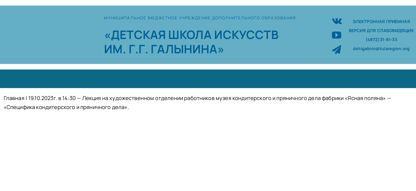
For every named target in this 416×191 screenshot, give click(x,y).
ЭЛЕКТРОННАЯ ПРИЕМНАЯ (381, 21)
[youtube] (336, 35)
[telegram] (336, 49)
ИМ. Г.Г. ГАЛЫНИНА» (164, 49)
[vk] (337, 20)
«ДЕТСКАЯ (136, 34)
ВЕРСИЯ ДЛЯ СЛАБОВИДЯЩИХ (381, 30)
